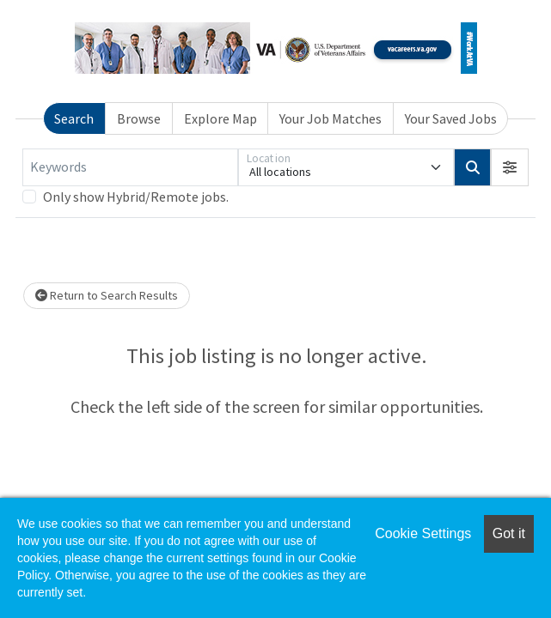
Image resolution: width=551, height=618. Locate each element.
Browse (139, 118)
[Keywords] (130, 167)
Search (74, 118)
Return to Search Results (106, 295)
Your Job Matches (330, 118)
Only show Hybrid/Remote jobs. (136, 196)
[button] (510, 167)
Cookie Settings (423, 533)
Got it (509, 533)
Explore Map (220, 118)
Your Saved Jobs (451, 118)
